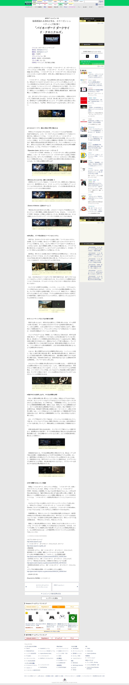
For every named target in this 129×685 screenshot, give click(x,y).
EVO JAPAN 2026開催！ (89, 243)
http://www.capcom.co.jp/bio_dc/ (36, 546)
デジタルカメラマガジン (31, 665)
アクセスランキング (89, 18)
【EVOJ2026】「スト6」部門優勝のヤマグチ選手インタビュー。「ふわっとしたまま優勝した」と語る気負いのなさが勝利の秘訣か (95, 256)
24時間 (88, 20)
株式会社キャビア (42, 52)
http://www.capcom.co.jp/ (34, 541)
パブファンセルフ (91, 657)
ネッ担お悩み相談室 (30, 660)
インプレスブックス (44, 664)
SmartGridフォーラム (45, 648)
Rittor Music (59, 646)
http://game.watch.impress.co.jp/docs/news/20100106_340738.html (46, 563)
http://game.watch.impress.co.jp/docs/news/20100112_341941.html (46, 556)
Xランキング (87, 61)
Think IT (28, 648)
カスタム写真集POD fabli (93, 664)
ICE (86, 646)
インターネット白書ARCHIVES (33, 670)
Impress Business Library (45, 653)
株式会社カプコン (42, 49)
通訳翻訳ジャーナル (77, 653)
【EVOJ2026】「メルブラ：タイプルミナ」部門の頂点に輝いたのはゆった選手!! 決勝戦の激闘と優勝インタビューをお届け (95, 274)
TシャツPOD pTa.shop (92, 662)
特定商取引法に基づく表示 (99, 676)
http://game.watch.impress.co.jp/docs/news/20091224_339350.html (46, 571)
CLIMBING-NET (61, 662)
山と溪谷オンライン (62, 660)
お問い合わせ (41, 676)
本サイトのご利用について (30, 676)
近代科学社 (59, 665)
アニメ (72, 606)
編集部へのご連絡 (59, 676)
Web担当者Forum (30, 651)
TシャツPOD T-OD (62, 653)
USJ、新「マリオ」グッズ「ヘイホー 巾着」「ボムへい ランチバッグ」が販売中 (95, 209)
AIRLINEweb (75, 648)
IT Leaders (28, 655)
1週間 (95, 20)
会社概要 (78, 676)
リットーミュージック (63, 648)
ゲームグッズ (58, 638)
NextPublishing (43, 667)
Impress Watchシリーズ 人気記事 (92, 218)
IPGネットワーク (89, 660)
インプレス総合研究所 (31, 653)
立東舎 (59, 655)
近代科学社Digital (62, 667)
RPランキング (86, 63)
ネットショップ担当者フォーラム (47, 651)
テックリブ (73, 667)
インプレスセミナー (44, 655)
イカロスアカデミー (77, 658)
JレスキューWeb (76, 655)
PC (61, 7)
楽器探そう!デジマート (63, 651)
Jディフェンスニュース (78, 651)
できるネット (29, 667)
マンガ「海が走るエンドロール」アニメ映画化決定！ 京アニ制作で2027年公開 (95, 138)
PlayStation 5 (45, 606)
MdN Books (75, 662)
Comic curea (90, 651)
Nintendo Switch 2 (31, 606)
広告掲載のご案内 (50, 676)
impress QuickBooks (91, 653)
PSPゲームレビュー (59, 585)
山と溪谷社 (59, 658)
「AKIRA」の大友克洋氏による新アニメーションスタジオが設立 (95, 109)
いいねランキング (98, 63)
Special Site (87, 44)
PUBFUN (87, 655)
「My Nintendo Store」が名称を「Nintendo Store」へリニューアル (95, 101)
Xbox (58, 606)
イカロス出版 (74, 646)
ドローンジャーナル (30, 658)
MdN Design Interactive (78, 665)
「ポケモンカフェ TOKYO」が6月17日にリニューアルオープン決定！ (95, 198)
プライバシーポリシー (70, 676)
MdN (72, 660)
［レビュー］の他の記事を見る (52, 593)
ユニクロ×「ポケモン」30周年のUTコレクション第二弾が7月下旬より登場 (95, 172)
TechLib (74, 669)
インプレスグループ (86, 676)
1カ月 (101, 20)
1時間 (83, 20)
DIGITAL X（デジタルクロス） (47, 658)
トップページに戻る (52, 598)
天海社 (88, 648)
